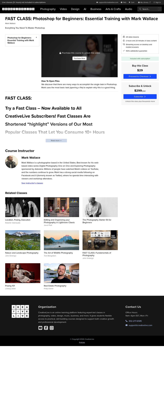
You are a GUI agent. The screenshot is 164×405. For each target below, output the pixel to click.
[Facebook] (46, 328)
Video (63, 9)
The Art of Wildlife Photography (58, 252)
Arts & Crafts (113, 9)
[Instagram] (52, 328)
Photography (48, 9)
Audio (128, 9)
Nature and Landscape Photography (21, 252)
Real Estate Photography (55, 285)
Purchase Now (79, 58)
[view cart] (132, 2)
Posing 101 (10, 285)
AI (85, 9)
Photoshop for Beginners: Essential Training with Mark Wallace (20, 40)
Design (75, 9)
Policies (82, 342)
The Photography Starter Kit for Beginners (97, 221)
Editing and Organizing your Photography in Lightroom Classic (59, 221)
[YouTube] (40, 328)
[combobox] (149, 9)
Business (95, 9)
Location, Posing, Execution (17, 219)
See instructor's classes (32, 183)
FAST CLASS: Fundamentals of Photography (97, 254)
